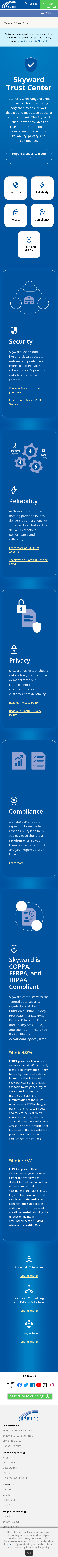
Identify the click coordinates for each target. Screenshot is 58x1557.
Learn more (16, 863)
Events (6, 1472)
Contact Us (9, 1516)
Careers (7, 1489)
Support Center (11, 1521)
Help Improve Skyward (15, 1478)
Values (6, 1494)
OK (29, 1552)
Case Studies (10, 1467)
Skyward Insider (11, 1526)
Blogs (6, 1457)
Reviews (7, 1505)
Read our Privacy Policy (24, 702)
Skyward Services (12, 1440)
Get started (48, 5)
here (11, 1544)
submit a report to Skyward (32, 41)
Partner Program (12, 1445)
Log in (31, 4)
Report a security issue (29, 157)
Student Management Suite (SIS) (20, 1430)
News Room (9, 1462)
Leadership (9, 1499)
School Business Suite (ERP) (18, 1435)
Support (9, 23)
